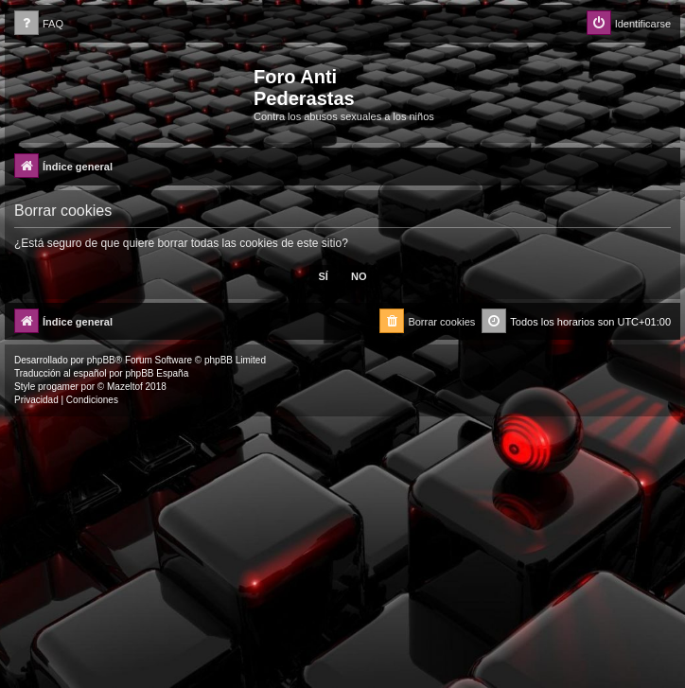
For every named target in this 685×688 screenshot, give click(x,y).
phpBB (101, 360)
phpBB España (156, 373)
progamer (58, 386)
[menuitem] (38, 24)
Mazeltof (125, 386)
